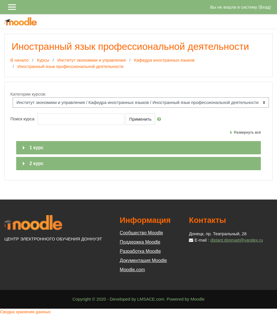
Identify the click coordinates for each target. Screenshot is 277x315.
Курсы (43, 60)
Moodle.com (132, 269)
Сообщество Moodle (141, 232)
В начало (19, 60)
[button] (160, 119)
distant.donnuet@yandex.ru (236, 240)
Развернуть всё (247, 132)
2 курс (36, 163)
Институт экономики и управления (91, 60)
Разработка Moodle (140, 251)
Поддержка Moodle (140, 242)
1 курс (36, 147)
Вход (264, 7)
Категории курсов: (28, 94)
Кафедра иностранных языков (164, 60)
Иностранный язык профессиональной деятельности (70, 66)
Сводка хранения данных (25, 312)
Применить (140, 119)
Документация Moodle (143, 260)
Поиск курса (22, 119)
